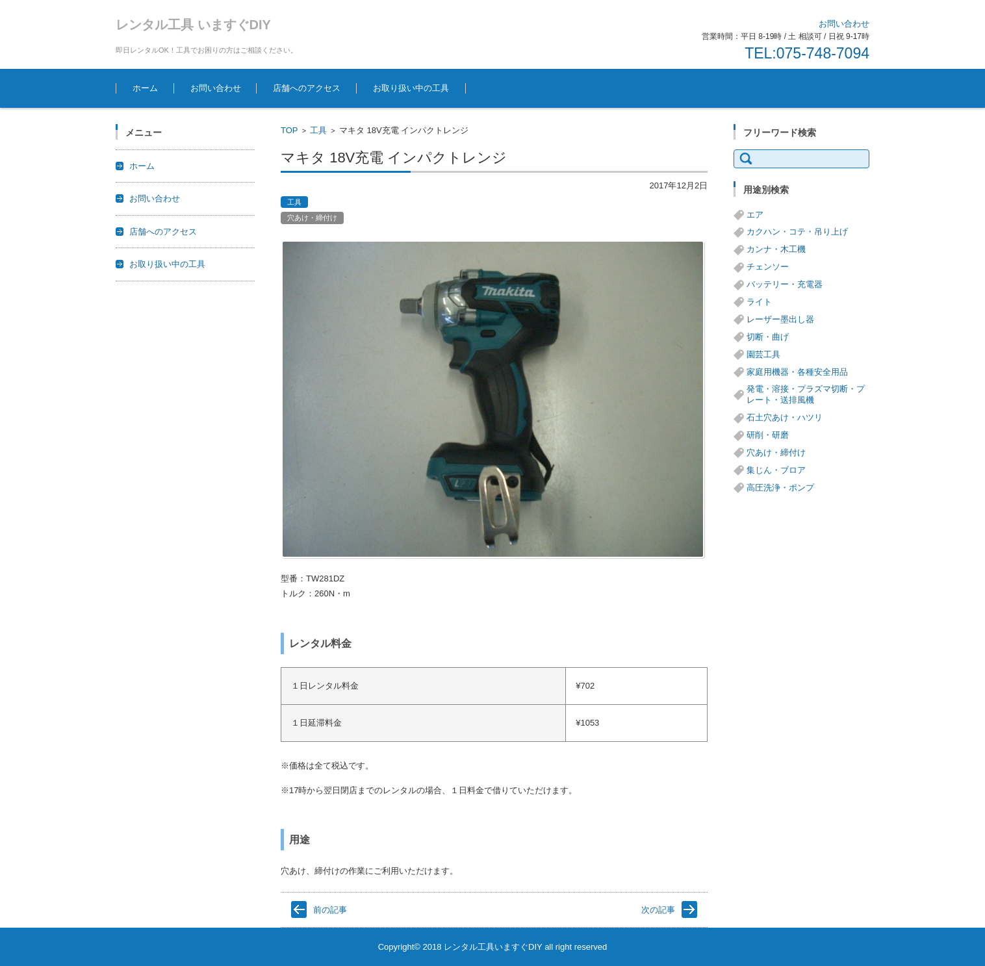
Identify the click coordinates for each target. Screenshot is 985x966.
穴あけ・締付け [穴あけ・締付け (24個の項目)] (776, 452)
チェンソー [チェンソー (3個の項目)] (768, 267)
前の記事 (330, 910)
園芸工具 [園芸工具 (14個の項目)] (763, 354)
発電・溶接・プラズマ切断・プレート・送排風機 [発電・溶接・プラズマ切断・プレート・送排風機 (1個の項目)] (806, 394)
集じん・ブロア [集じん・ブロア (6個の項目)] (776, 470)
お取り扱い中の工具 (411, 88)
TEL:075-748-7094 (807, 53)
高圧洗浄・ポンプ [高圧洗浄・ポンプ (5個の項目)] (780, 487)
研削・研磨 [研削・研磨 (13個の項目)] (768, 435)
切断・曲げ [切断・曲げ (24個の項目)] (768, 337)
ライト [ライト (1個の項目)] (759, 302)
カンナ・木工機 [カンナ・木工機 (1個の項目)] (776, 249)
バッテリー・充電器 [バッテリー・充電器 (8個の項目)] (785, 284)
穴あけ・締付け (312, 218)
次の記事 (658, 910)
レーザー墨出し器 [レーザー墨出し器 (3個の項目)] (780, 319)
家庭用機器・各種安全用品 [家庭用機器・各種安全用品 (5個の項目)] (797, 372)
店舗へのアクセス (306, 88)
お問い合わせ (215, 88)
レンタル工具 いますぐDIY (193, 25)
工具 (318, 130)
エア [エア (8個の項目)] (755, 215)
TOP (289, 130)
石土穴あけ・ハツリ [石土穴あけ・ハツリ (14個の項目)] (785, 417)
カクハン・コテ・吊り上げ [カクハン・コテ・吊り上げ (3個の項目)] (797, 231)
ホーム (145, 88)
